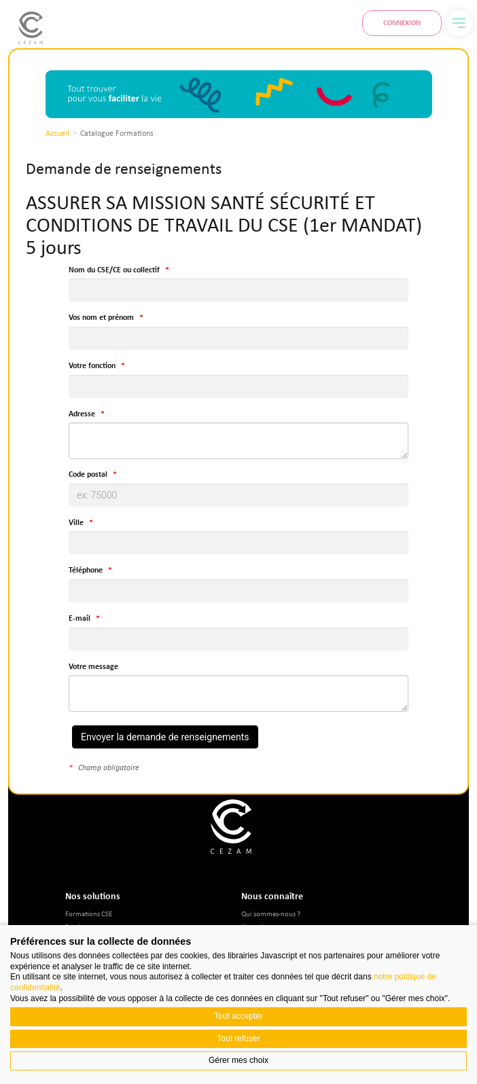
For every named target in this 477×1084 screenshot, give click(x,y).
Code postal (88, 474)
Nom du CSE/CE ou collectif (114, 270)
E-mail (79, 618)
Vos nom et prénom (101, 317)
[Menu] (459, 23)
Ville (76, 523)
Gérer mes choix (238, 1060)
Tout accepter (238, 1016)
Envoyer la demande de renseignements (165, 736)
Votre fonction (92, 366)
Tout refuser (238, 1038)
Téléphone (86, 570)
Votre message (93, 667)
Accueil (57, 133)
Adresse (82, 414)
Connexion (402, 22)
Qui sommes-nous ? (270, 913)
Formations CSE (88, 913)
